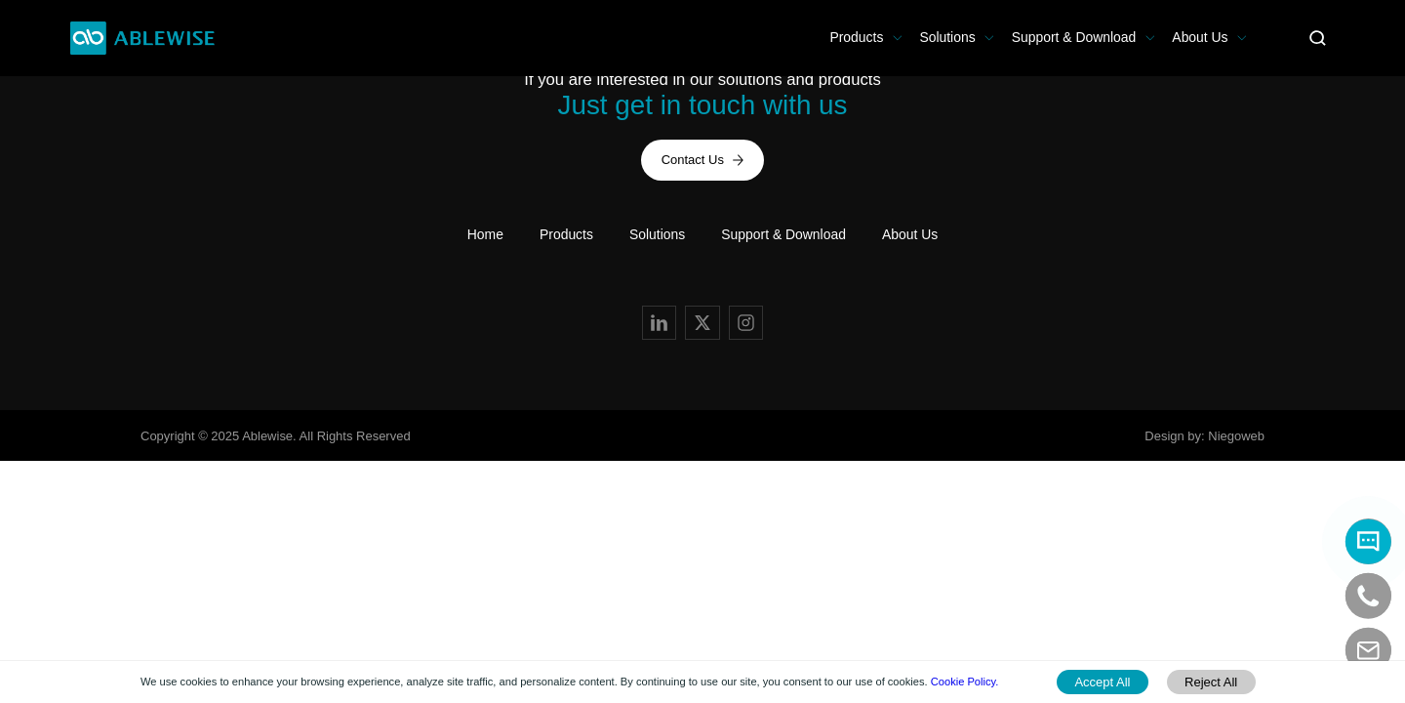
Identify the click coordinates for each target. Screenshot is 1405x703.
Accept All (1102, 682)
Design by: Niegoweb (1204, 436)
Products (856, 37)
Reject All (1210, 682)
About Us (1199, 37)
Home (485, 234)
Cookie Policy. (965, 681)
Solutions (947, 37)
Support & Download (1074, 37)
